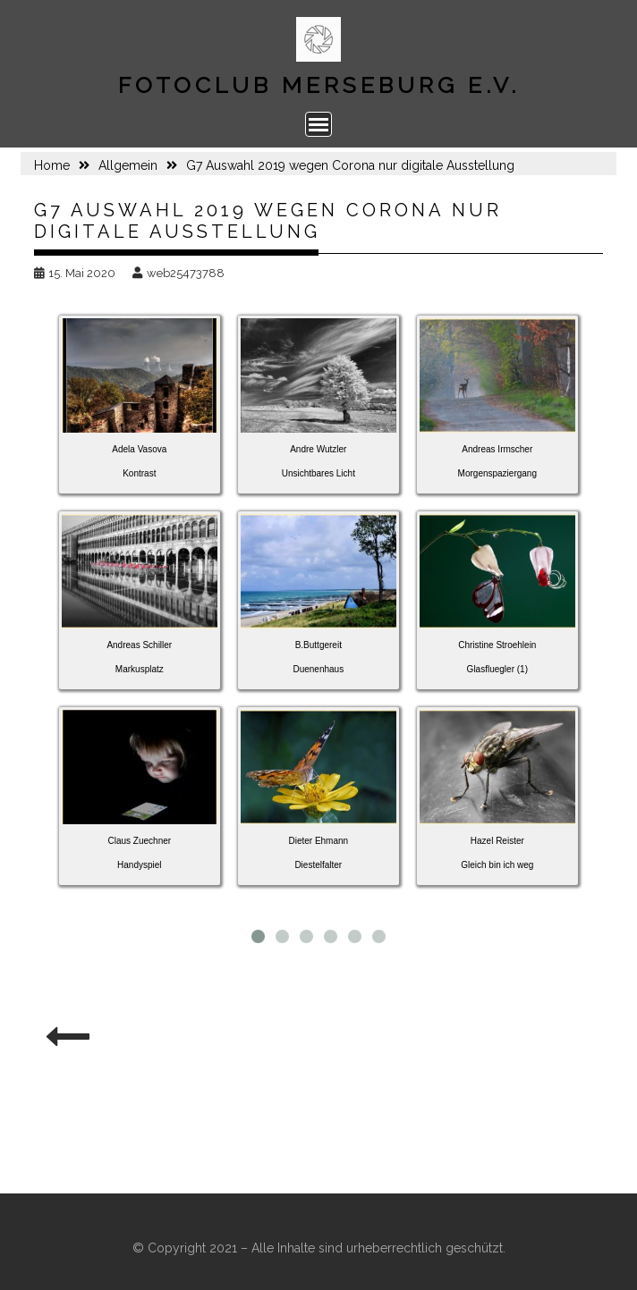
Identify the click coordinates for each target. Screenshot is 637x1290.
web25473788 (178, 273)
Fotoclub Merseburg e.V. (319, 85)
